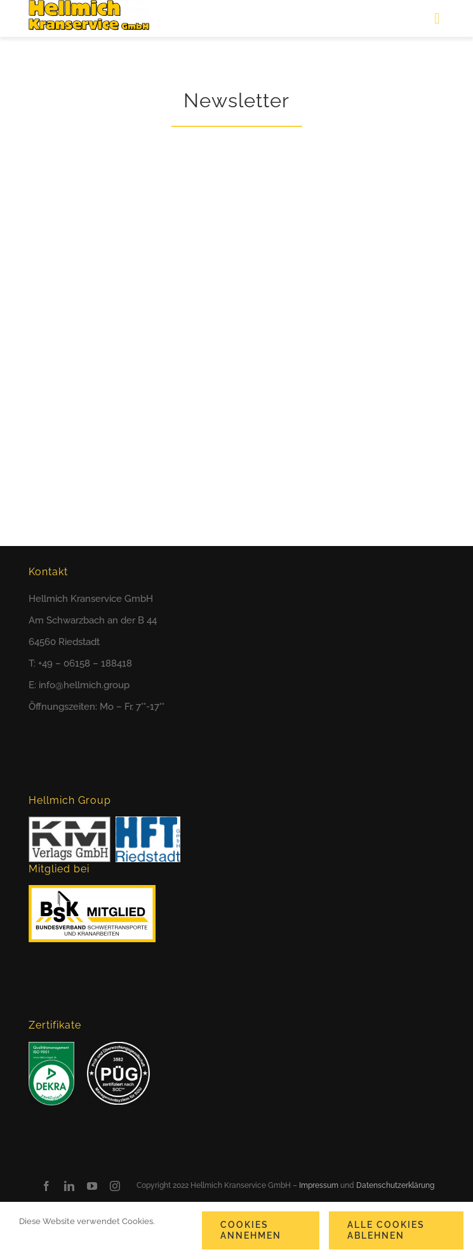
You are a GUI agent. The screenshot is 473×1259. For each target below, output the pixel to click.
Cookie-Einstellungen (65, 1239)
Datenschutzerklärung (395, 1185)
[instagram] (115, 1186)
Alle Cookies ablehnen (386, 1230)
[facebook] (46, 1186)
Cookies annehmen (250, 1230)
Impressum (318, 1185)
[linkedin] (69, 1186)
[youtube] (92, 1186)
